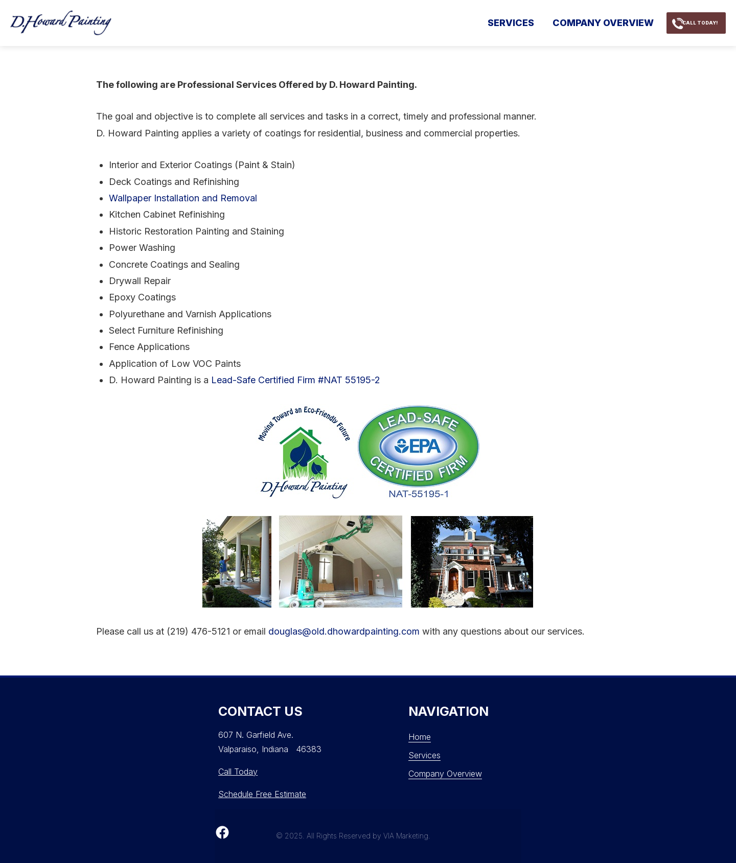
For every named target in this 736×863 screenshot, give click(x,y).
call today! (689, 22)
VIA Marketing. (406, 835)
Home (419, 737)
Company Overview (569, 22)
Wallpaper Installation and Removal (183, 198)
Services (477, 22)
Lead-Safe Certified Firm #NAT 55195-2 (295, 380)
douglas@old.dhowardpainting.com (344, 631)
